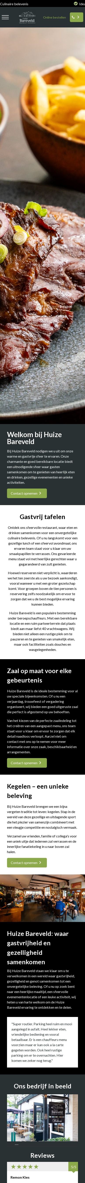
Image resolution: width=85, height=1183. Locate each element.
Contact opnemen (24, 493)
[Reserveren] (76, 17)
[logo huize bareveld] (26, 25)
